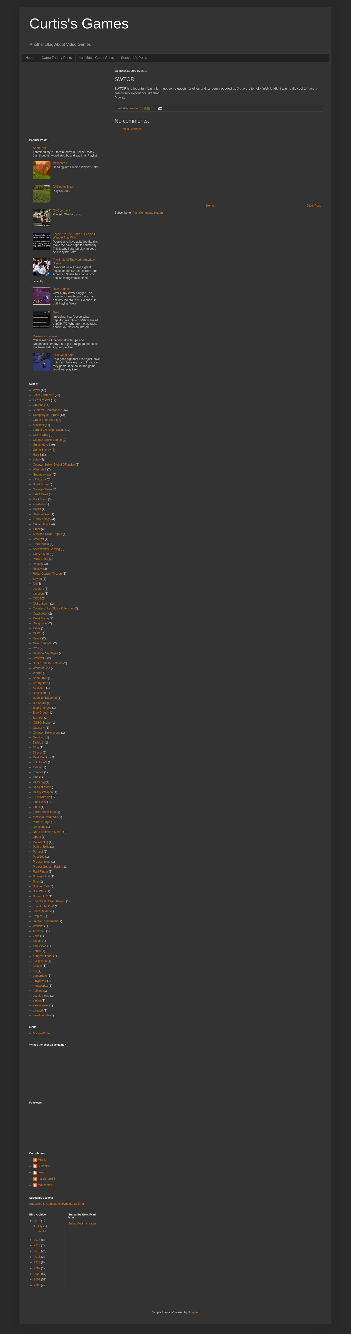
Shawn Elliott (41, 876)
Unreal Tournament (45, 921)
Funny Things (42, 519)
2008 (37, 1274)
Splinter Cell (41, 886)
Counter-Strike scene (46, 732)
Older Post (314, 205)
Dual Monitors (42, 757)
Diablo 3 (38, 742)
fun (35, 971)
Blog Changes (42, 707)
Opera (37, 836)
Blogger (193, 1312)
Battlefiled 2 (40, 693)
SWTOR (42, 1231)
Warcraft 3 (39, 469)
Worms (37, 673)
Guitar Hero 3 (41, 444)
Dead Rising (41, 618)
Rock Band (40, 499)
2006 (37, 1285)
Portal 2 (38, 851)
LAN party (39, 479)
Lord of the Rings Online (48, 430)
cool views (39, 946)
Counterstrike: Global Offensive (53, 608)
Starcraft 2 (39, 658)
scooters (38, 588)
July (40, 1226)
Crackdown (40, 613)
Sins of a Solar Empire (47, 534)
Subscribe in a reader (82, 1223)
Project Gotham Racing (48, 866)
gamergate (40, 975)
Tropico (38, 916)
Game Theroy (42, 449)
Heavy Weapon (43, 792)
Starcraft (38, 539)
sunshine (39, 504)
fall (35, 583)
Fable (36, 628)
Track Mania (41, 544)
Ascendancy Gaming (46, 549)
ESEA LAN (40, 762)
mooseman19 (47, 1185)
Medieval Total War (45, 817)
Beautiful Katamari (45, 697)
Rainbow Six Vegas (45, 653)
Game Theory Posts (56, 58)
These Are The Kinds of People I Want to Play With (74, 235)
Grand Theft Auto (44, 420)
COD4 (37, 598)
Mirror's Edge (41, 822)
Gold (56, 312)
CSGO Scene (42, 722)
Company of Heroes (46, 415)
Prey (36, 648)
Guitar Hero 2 (41, 524)
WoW (36, 390)
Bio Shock (39, 703)
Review (37, 568)
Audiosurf (39, 688)
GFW (36, 633)
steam (37, 1000)
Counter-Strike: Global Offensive (54, 464)
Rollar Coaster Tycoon (47, 573)
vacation (38, 593)
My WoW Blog (42, 1033)
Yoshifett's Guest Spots (96, 58)
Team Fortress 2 (43, 395)
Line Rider (39, 802)
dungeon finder (42, 956)
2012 (37, 1251)
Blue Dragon (41, 712)
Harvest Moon (42, 787)
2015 (37, 1221)
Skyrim (37, 578)
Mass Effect (40, 559)
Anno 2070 (40, 678)
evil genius (40, 961)
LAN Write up (41, 797)
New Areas (60, 163)
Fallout (37, 767)
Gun (36, 777)
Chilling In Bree (63, 186)
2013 (37, 1245)
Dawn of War (41, 514)
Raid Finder (40, 871)
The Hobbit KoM (43, 906)
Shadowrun (40, 484)
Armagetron (40, 683)
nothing (37, 990)
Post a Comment (131, 129)
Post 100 (38, 856)
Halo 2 (37, 638)
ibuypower (39, 981)
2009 (37, 1268)
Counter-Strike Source (47, 440)
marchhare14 (46, 1178)
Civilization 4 (41, 603)
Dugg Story (40, 623)
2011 (37, 1257)
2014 (37, 1240)
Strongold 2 (40, 896)
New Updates (61, 289)
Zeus (36, 936)
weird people (41, 1015)
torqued (38, 1010)
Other (36, 529)
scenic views (41, 995)
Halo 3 (37, 454)
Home (29, 58)
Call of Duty (40, 435)
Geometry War (42, 474)
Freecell (38, 772)
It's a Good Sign (63, 355)
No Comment (61, 210)
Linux (36, 807)
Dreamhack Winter (45, 336)
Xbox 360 (39, 931)
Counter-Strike (42, 489)
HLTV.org (39, 782)
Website (38, 926)
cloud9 (37, 941)
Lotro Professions (44, 812)
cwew (41, 1172)
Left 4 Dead (40, 494)
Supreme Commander (47, 410)
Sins (36, 881)
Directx (37, 752)
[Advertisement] (218, 167)
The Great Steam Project (49, 901)
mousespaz (40, 985)
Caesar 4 (39, 727)
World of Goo (41, 668)
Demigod (39, 737)
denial (37, 951)
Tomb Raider (41, 911)
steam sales (41, 1005)
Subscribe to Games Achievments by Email (57, 1203)
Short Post (40, 148)
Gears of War (41, 400)
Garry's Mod (41, 554)
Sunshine (44, 1166)
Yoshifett (38, 425)
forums (37, 965)
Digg (36, 747)
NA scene (39, 826)
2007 (37, 1279)
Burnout (38, 717)
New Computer (42, 643)
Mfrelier (43, 1159)
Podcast (38, 564)
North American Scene (47, 832)
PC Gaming (40, 842)
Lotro (36, 459)
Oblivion (38, 405)
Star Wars (39, 891)
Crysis (37, 509)
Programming (41, 861)
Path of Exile (41, 846)
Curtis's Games (79, 23)
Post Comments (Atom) (147, 212)
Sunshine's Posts (134, 58)
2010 (37, 1262)
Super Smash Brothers (47, 663)
